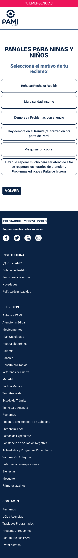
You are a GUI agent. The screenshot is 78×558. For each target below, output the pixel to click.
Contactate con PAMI (16, 538)
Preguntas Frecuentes (16, 531)
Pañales (7, 358)
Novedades (9, 284)
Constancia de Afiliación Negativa (24, 443)
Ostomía (8, 351)
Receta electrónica (15, 344)
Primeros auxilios (13, 485)
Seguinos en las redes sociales (22, 229)
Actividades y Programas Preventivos (27, 450)
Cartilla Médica (12, 386)
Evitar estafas (11, 545)
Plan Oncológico (13, 337)
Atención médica (13, 322)
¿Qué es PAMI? (12, 263)
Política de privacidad (16, 291)
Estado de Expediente (16, 436)
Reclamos (9, 414)
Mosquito (8, 478)
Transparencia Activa (16, 277)
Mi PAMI (8, 379)
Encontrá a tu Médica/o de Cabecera (26, 422)
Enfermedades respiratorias (20, 464)
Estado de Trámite (14, 400)
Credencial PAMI (13, 429)
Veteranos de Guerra (15, 372)
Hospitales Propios (14, 365)
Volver (12, 190)
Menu (74, 21)
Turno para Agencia (15, 407)
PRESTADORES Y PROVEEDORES (25, 221)
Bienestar (8, 471)
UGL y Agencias (12, 516)
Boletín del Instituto (15, 270)
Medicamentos (12, 329)
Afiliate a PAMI (12, 315)
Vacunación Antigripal (17, 457)
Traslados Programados (18, 523)
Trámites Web (11, 393)
